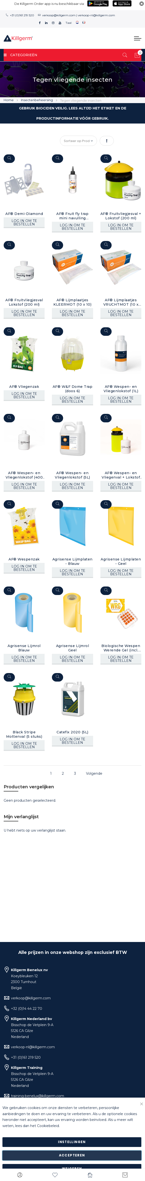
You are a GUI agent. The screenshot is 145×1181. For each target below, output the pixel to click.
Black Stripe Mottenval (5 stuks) (24, 734)
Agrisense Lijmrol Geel (72, 647)
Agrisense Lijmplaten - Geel (121, 561)
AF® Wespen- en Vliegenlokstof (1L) (120, 388)
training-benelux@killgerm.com (37, 1096)
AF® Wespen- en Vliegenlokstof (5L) (72, 475)
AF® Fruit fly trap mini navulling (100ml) (72, 216)
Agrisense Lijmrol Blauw (24, 647)
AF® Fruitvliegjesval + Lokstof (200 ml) (120, 216)
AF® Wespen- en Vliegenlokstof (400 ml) (24, 475)
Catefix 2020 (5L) (72, 732)
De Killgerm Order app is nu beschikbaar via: (49, 4)
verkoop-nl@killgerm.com (96, 15)
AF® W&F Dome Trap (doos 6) (73, 388)
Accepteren (72, 1155)
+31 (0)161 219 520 (22, 15)
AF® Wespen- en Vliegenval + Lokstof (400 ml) (121, 475)
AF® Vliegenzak (24, 386)
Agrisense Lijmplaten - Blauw (72, 561)
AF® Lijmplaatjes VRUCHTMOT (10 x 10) (120, 302)
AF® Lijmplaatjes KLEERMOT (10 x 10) (72, 302)
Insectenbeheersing (37, 100)
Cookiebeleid (48, 1126)
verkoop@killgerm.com (59, 15)
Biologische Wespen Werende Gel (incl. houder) (120, 647)
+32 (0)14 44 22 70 (26, 1008)
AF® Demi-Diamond (24, 214)
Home (9, 100)
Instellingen (72, 1142)
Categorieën (20, 55)
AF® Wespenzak (24, 559)
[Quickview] (9, 158)
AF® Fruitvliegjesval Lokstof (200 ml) (24, 302)
